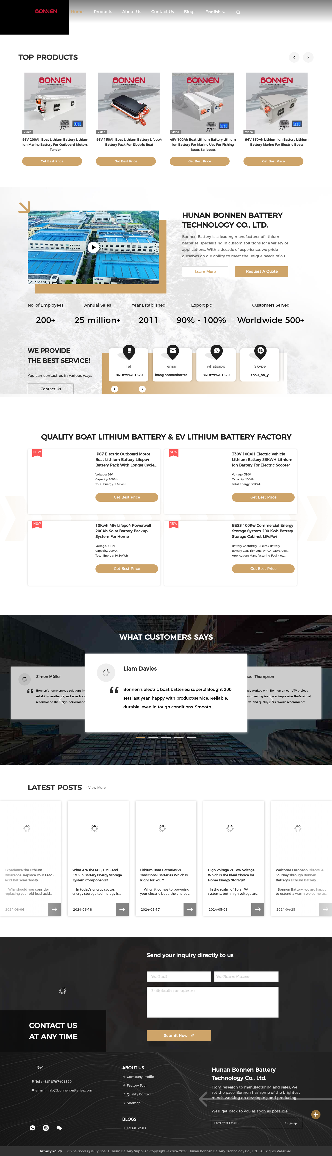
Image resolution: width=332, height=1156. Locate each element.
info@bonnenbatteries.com (177, 375)
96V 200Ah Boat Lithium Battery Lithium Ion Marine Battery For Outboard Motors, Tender (55, 145)
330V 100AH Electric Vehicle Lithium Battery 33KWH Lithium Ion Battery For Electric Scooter (262, 459)
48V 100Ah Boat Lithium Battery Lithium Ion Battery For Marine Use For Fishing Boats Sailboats (203, 145)
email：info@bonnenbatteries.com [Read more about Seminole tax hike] (61, 1090)
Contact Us (162, 11)
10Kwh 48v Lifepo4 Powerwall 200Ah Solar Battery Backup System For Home (123, 531)
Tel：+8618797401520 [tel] (51, 1082)
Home (77, 11)
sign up (289, 1123)
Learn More (205, 272)
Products (103, 11)
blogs (189, 11)
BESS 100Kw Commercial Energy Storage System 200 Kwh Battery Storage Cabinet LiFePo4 (262, 531)
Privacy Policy (51, 1151)
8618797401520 (216, 375)
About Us (131, 11)
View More (95, 788)
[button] (308, 57)
